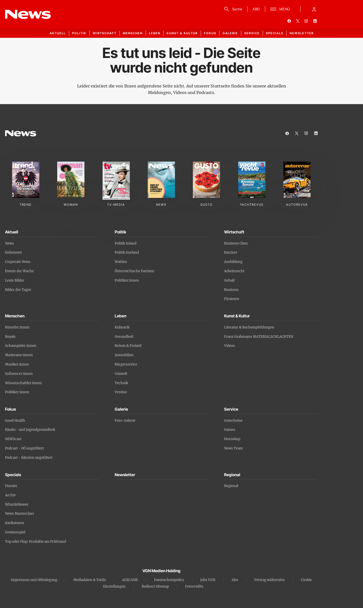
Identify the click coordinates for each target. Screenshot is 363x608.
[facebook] (289, 21)
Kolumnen (13, 252)
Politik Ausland (127, 252)
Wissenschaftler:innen (23, 383)
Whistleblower (16, 504)
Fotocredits (194, 586)
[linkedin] (315, 21)
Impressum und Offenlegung (34, 580)
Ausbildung (233, 262)
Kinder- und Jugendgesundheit (30, 430)
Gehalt (229, 280)
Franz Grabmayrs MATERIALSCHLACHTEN (258, 337)
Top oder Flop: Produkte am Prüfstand (35, 541)
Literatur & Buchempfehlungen (249, 327)
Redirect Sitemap (155, 586)
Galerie (230, 33)
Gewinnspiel (15, 532)
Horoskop (232, 439)
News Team (233, 448)
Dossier (11, 486)
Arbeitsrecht (234, 271)
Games (229, 430)
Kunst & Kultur (182, 33)
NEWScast (13, 439)
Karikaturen (14, 523)
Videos (229, 346)
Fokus (210, 33)
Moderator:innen (19, 355)
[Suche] (232, 9)
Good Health (15, 420)
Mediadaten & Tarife (89, 580)
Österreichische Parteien (134, 271)
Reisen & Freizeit (128, 346)
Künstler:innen (17, 327)
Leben (154, 33)
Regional (231, 486)
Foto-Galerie (125, 420)
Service (252, 33)
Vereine (121, 392)
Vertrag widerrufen (269, 580)
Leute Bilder (14, 280)
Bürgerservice (126, 364)
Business (231, 290)
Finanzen (231, 299)
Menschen (133, 33)
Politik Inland (125, 243)
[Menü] (280, 9)
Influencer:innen (19, 374)
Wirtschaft (104, 33)
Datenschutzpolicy (169, 580)
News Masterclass (19, 513)
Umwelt (121, 374)
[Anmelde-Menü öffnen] (314, 9)
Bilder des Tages (18, 290)
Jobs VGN (207, 580)
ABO (256, 9)
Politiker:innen (127, 280)
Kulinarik (122, 327)
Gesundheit (124, 337)
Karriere (230, 252)
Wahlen (121, 262)
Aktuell (58, 33)
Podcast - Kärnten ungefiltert (28, 457)
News (9, 243)
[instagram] (306, 21)
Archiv (10, 495)
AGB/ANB (130, 580)
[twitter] (297, 21)
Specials (274, 33)
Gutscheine (233, 420)
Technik (121, 383)
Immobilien (124, 355)
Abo (235, 580)
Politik (79, 33)
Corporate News (18, 262)
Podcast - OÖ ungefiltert (24, 448)
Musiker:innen (17, 364)
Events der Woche (19, 271)
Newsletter (302, 33)
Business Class (236, 243)
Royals (10, 337)
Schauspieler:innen (20, 346)
